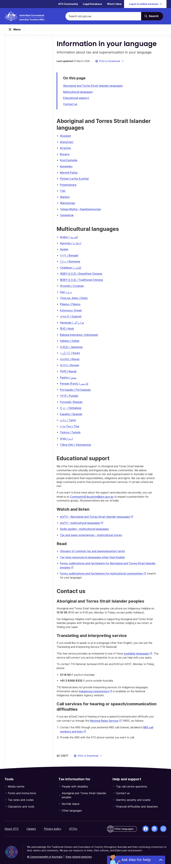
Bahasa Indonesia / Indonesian (84, 332)
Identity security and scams (133, 796)
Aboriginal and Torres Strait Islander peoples (84, 792)
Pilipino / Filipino (75, 302)
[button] (114, 62)
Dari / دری (71, 290)
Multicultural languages (82, 92)
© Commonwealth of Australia (44, 853)
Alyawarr (70, 136)
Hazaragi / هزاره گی (77, 320)
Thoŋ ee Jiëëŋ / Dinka (78, 296)
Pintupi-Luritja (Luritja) (79, 178)
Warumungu (72, 202)
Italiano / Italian (74, 338)
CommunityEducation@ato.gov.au (97, 493)
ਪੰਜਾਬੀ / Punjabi (74, 392)
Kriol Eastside (73, 160)
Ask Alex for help (136, 859)
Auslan (69, 248)
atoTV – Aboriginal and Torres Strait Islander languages (101, 513)
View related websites (78, 853)
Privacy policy (52, 825)
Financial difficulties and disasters (137, 803)
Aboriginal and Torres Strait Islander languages (97, 86)
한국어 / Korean (74, 362)
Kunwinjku (71, 166)
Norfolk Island (70, 800)
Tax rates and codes (21, 796)
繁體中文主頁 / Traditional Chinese (86, 278)
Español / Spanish (76, 410)
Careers (31, 825)
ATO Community (68, 4)
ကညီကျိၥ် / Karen (75, 350)
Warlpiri (69, 196)
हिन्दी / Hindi (71, 326)
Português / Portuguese (80, 386)
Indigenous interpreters (101, 688)
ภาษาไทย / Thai (74, 422)
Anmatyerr (71, 142)
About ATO (12, 825)
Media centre (16, 783)
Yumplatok (71, 214)
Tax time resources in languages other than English (97, 553)
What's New (114, 4)
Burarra (69, 154)
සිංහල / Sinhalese (75, 404)
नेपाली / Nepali (73, 368)
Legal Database (92, 4)
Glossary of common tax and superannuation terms (97, 547)
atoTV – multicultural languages (86, 519)
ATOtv (73, 825)
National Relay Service (112, 717)
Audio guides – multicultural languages (89, 525)
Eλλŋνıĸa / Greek (76, 308)
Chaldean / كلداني (75, 266)
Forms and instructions (22, 789)
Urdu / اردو (71, 435)
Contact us (75, 104)
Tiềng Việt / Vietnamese (80, 441)
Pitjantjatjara (73, 184)
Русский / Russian (76, 398)
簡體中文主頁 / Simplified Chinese (86, 272)
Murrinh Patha (73, 172)
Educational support (81, 98)
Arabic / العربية (73, 236)
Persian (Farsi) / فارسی (79, 380)
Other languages (72, 807)
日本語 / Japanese (76, 344)
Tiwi (67, 190)
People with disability (75, 783)
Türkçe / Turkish (75, 428)
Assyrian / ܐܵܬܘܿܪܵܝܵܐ (75, 242)
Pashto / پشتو (73, 374)
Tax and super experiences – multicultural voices (96, 531)
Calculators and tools (21, 803)
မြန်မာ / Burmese (75, 260)
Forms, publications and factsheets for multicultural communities (108, 569)
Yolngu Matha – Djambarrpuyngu (85, 208)
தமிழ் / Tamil (72, 416)
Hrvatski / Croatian (77, 284)
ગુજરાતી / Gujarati (75, 314)
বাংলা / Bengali (74, 254)
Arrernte (70, 148)
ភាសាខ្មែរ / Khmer (74, 356)
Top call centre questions (131, 783)
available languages (145, 650)
